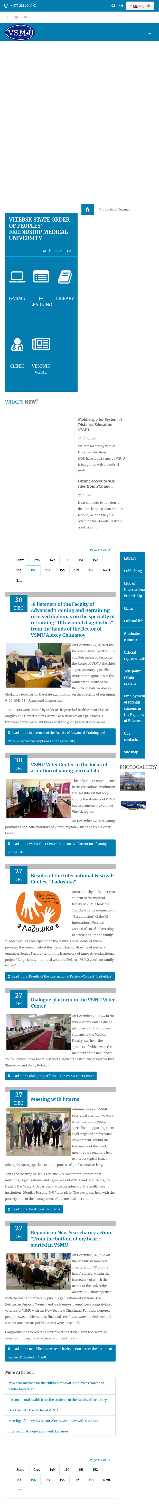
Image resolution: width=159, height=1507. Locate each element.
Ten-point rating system (132, 677)
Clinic (129, 608)
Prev (36, 560)
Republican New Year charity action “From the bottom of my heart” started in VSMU (71, 1239)
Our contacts (131, 736)
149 (52, 560)
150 (66, 560)
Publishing (133, 571)
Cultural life (133, 621)
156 (62, 570)
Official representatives (134, 655)
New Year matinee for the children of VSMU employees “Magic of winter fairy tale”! (56, 1386)
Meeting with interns (55, 1099)
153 (18, 570)
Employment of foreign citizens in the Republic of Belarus (134, 708)
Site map (131, 752)
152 (95, 560)
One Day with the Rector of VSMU (33, 1410)
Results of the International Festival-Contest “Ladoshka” (73, 879)
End (19, 580)
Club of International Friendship (134, 589)
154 (33, 570)
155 (47, 570)
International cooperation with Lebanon (38, 1431)
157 (76, 570)
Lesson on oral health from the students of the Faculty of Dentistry (57, 1400)
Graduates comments (133, 637)
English (140, 6)
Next (106, 570)
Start (20, 560)
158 (91, 570)
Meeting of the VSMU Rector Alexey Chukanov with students (53, 1421)
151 (81, 560)
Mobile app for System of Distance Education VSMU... (100, 424)
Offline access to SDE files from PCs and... (96, 484)
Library (130, 558)
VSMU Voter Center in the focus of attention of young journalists (69, 768)
